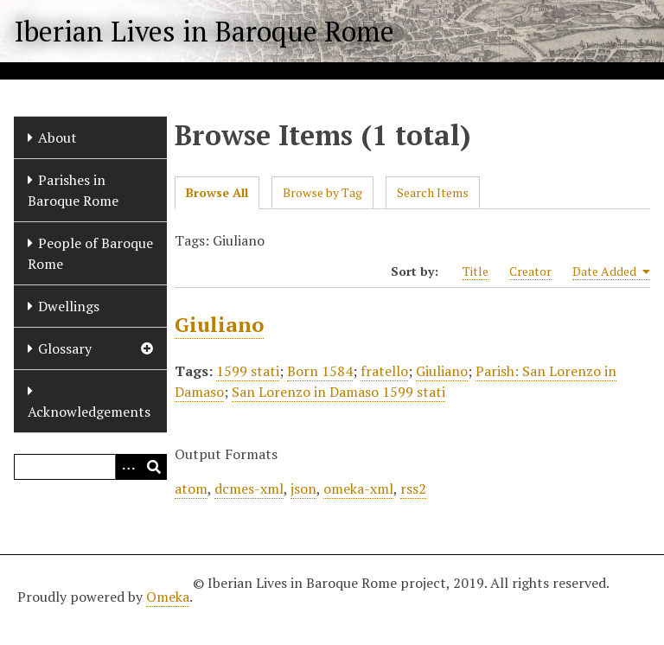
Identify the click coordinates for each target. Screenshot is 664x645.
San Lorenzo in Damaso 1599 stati (338, 391)
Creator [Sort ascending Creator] (530, 271)
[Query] (90, 467)
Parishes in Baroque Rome (73, 190)
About (57, 137)
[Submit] (154, 467)
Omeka (167, 596)
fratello (384, 370)
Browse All (217, 192)
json (303, 488)
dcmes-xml (249, 488)
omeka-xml (358, 488)
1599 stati (247, 370)
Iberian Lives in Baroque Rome (204, 31)
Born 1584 (320, 370)
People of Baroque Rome (90, 253)
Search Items (433, 192)
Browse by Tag (322, 192)
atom (191, 488)
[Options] (128, 467)
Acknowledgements (89, 411)
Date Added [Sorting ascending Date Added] (611, 271)
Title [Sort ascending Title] (475, 271)
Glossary (65, 348)
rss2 (413, 488)
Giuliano (219, 324)
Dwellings (68, 306)
